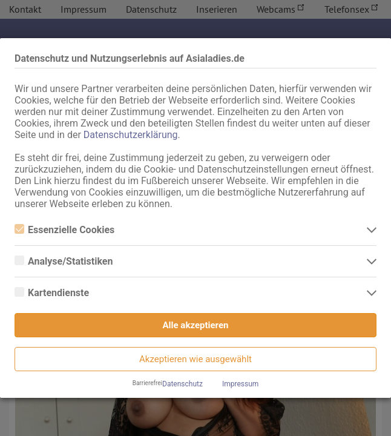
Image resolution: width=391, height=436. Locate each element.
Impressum (240, 384)
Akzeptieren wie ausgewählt (195, 359)
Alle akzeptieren (196, 325)
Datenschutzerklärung (131, 134)
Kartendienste (52, 293)
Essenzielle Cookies (64, 230)
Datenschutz (182, 384)
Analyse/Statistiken (64, 261)
